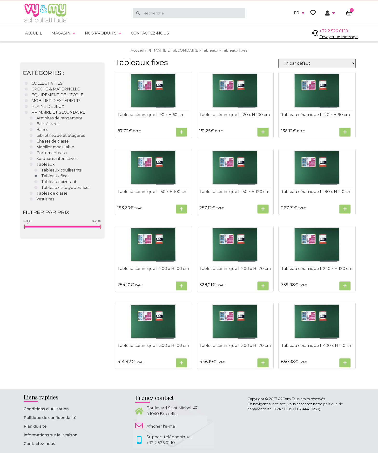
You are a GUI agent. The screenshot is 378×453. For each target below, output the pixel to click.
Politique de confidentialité (50, 417)
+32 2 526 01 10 (333, 31)
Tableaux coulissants (61, 170)
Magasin (63, 33)
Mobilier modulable (55, 147)
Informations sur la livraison (50, 435)
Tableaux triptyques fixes (65, 187)
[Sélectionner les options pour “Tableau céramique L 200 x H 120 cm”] (263, 285)
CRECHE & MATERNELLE (56, 89)
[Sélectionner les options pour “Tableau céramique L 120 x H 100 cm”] (263, 132)
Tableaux (210, 50)
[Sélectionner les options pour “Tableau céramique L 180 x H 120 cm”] (344, 209)
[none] (299, 13)
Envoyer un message (338, 36)
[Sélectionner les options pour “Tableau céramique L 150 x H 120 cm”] (263, 209)
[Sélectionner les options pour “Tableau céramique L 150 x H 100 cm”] (181, 209)
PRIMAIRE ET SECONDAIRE (172, 50)
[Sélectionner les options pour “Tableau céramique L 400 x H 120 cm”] (344, 362)
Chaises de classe (52, 141)
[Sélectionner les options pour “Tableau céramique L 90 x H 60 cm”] (181, 132)
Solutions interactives (56, 158)
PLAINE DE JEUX (48, 106)
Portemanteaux (52, 153)
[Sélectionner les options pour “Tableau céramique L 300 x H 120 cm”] (263, 362)
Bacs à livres (47, 124)
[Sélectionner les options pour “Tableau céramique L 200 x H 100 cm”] (181, 285)
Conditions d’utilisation (46, 409)
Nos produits (103, 33)
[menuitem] (299, 13)
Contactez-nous (150, 33)
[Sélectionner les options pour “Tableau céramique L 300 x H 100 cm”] (181, 362)
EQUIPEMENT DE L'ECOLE (57, 95)
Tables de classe (52, 193)
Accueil (33, 33)
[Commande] (316, 63)
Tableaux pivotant (59, 181)
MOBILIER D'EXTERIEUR (56, 100)
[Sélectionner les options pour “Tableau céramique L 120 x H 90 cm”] (344, 132)
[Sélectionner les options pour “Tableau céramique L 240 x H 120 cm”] (344, 285)
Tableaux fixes (55, 176)
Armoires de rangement (59, 118)
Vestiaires (45, 199)
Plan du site (35, 426)
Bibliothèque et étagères (60, 135)
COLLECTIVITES (47, 83)
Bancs (42, 129)
